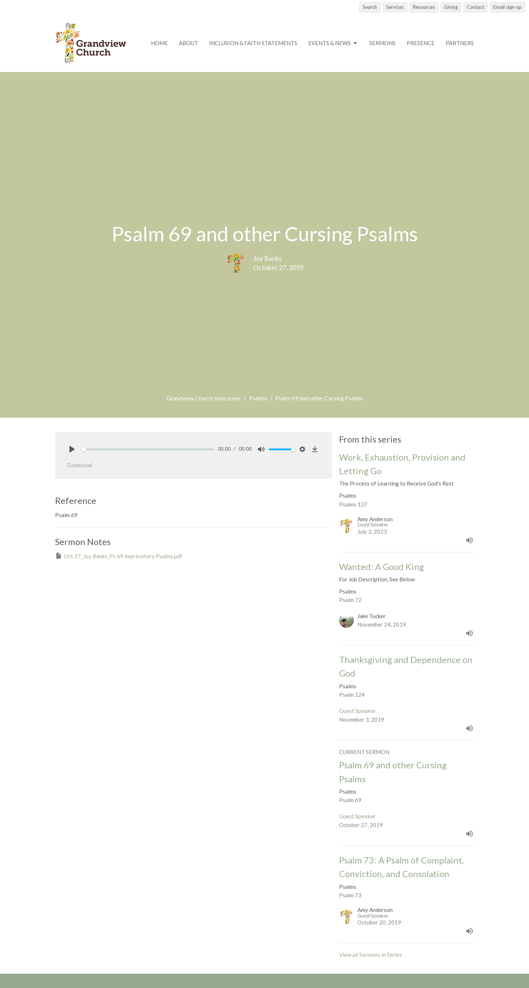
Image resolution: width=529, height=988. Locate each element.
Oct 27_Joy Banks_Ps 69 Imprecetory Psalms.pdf (118, 555)
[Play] (72, 449)
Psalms (258, 397)
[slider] (148, 449)
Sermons (382, 43)
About (188, 43)
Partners (460, 43)
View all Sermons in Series (370, 954)
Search (370, 7)
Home (159, 43)
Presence (421, 43)
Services (395, 7)
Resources (424, 7)
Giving (451, 7)
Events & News (333, 43)
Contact (475, 7)
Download (79, 465)
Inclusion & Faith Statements (253, 43)
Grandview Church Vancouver (203, 397)
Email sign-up (507, 7)
